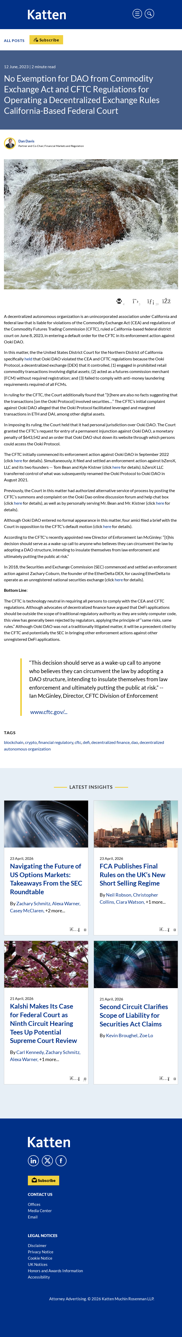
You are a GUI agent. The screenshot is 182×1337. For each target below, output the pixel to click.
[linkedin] (150, 301)
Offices (34, 1204)
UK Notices (38, 1264)
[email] (118, 301)
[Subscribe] (46, 39)
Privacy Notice (40, 1251)
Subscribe (43, 1180)
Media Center (40, 1210)
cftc (78, 742)
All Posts (14, 40)
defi (86, 742)
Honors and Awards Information (55, 1270)
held (28, 358)
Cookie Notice (40, 1258)
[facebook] (166, 301)
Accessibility (39, 1277)
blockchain (13, 742)
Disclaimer (37, 1245)
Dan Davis (26, 141)
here (18, 460)
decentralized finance (110, 742)
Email (33, 1217)
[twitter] (134, 301)
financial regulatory (55, 742)
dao (134, 742)
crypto (31, 742)
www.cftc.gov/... (48, 712)
